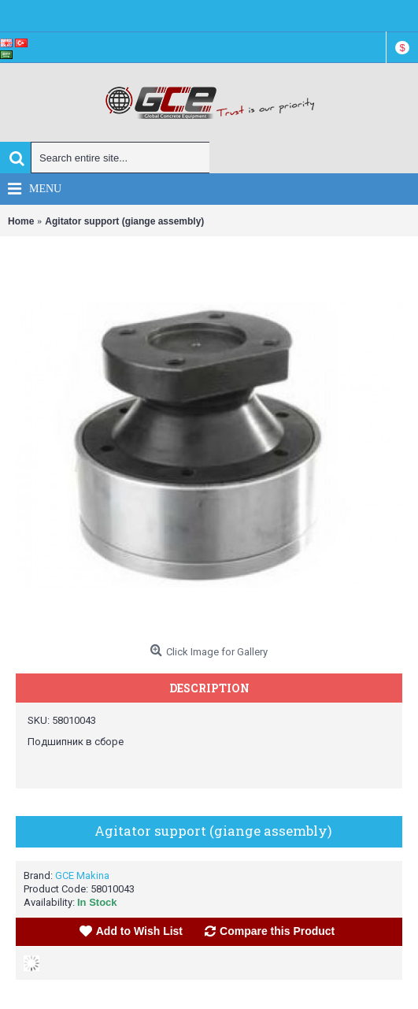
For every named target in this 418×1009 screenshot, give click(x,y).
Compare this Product (277, 931)
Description (209, 688)
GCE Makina (82, 875)
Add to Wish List (139, 931)
